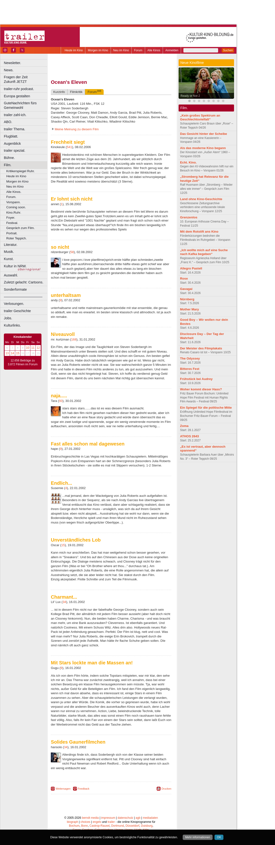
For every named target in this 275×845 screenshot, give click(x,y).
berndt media (90, 817)
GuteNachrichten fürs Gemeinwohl (20, 105)
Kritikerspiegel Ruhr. (20, 171)
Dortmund (117, 825)
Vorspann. (13, 202)
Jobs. (8, 318)
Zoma (184, 426)
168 (73, 339)
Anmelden (171, 50)
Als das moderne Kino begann (203, 148)
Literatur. (10, 245)
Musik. (9, 252)
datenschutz (125, 817)
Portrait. (11, 233)
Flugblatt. (11, 136)
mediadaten (150, 817)
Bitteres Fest (189, 369)
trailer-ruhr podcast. (19, 89)
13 (7, 353)
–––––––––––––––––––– (23, 297)
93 (61, 401)
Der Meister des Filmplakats (201, 348)
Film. (7, 165)
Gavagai (186, 289)
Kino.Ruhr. (13, 212)
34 (64, 602)
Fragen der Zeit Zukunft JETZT (26, 79)
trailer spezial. (14, 150)
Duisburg (147, 825)
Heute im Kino (74, 50)
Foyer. (10, 217)
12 (38, 347)
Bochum (74, 825)
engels (97, 822)
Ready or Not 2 (190, 96)
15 (17, 353)
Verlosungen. (14, 304)
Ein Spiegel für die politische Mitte (206, 407)
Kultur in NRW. (15, 266)
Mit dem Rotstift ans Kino (199, 231)
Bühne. (9, 158)
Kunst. (9, 259)
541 (69, 147)
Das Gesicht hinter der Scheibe (203, 134)
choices (85, 822)
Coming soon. (16, 207)
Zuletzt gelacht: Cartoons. (23, 282)
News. (8, 70)
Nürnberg (187, 299)
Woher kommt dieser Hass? (201, 389)
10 (27, 347)
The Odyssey (190, 358)
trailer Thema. (14, 129)
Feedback (83, 788)
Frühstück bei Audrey (196, 379)
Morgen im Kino (98, 50)
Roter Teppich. (16, 238)
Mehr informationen (197, 837)
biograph (72, 822)
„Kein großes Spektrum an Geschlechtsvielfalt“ (200, 117)
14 (12, 353)
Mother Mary (189, 309)
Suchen (228, 50)
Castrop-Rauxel (99, 825)
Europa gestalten (17, 96)
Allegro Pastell (191, 268)
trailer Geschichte (17, 311)
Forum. (11, 197)
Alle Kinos (154, 50)
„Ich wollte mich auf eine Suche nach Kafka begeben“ (204, 252)
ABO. (8, 122)
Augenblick (12, 143)
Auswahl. (11, 275)
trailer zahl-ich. (15, 115)
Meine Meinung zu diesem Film (77, 129)
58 (72, 252)
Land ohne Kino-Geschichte (201, 199)
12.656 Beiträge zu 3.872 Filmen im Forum (22, 362)
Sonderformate (15, 289)
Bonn (84, 825)
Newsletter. (12, 63)
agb (138, 817)
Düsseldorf (132, 825)
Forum (138, 50)
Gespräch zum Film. (20, 228)
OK (219, 837)
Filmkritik (76, 92)
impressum (108, 817)
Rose (184, 278)
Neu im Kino (121, 50)
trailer (111, 822)
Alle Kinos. (13, 192)
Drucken (166, 788)
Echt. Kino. (188, 162)
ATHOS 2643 (189, 436)
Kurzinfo (59, 92)
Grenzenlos (188, 217)
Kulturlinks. (12, 325)
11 (32, 347)
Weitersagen (63, 788)
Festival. (12, 223)
